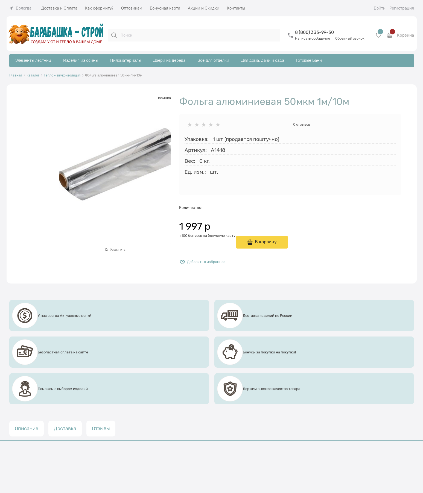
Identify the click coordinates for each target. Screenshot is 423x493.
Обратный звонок (349, 38)
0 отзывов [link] (301, 124)
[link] (20, 8)
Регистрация (401, 8)
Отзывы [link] (101, 428)
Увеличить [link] (117, 249)
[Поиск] (114, 35)
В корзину (266, 242)
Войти (380, 8)
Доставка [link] (65, 428)
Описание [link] (26, 428)
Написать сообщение (312, 38)
